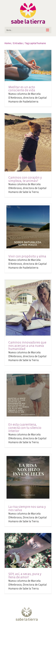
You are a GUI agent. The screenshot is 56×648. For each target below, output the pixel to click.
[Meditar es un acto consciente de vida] (28, 65)
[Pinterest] (36, 630)
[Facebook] (14, 630)
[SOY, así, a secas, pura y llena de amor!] (28, 550)
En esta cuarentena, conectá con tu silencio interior (24, 428)
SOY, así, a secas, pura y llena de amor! (24, 575)
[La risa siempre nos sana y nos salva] (28, 477)
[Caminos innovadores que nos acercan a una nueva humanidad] (28, 307)
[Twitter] (19, 630)
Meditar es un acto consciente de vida (21, 89)
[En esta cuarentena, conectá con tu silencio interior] (28, 395)
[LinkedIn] (42, 630)
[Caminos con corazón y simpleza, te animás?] (28, 142)
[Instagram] (25, 630)
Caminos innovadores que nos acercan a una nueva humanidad (27, 346)
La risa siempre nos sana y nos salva (27, 508)
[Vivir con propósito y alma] (28, 227)
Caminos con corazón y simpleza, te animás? (25, 179)
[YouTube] (31, 630)
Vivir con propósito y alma (27, 256)
